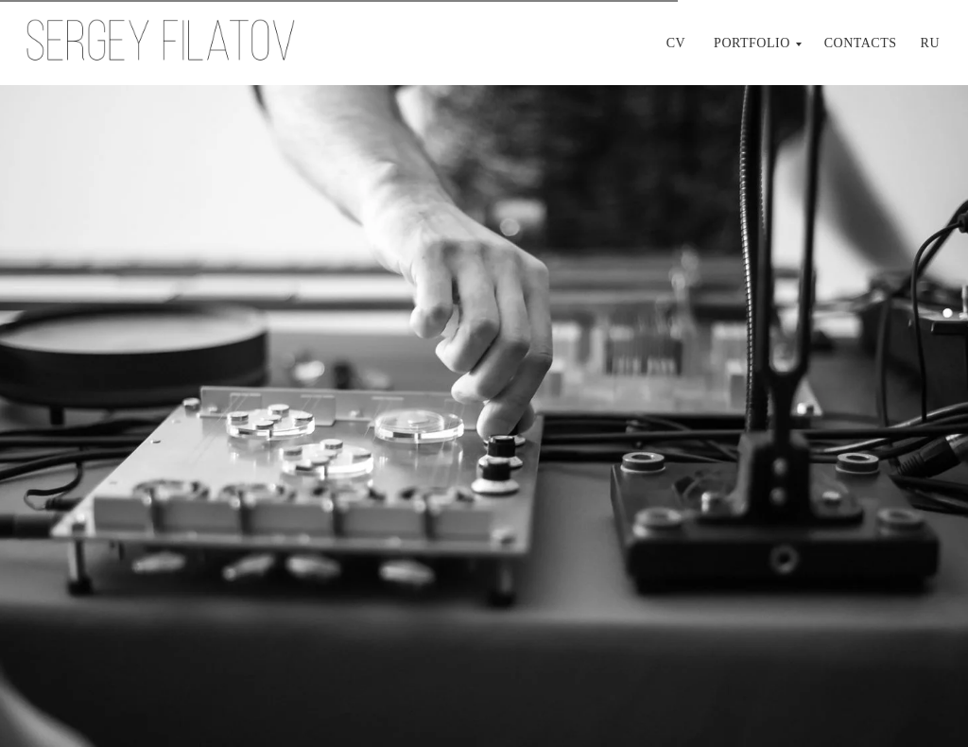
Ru (930, 43)
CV (675, 43)
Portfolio (752, 43)
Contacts (860, 43)
